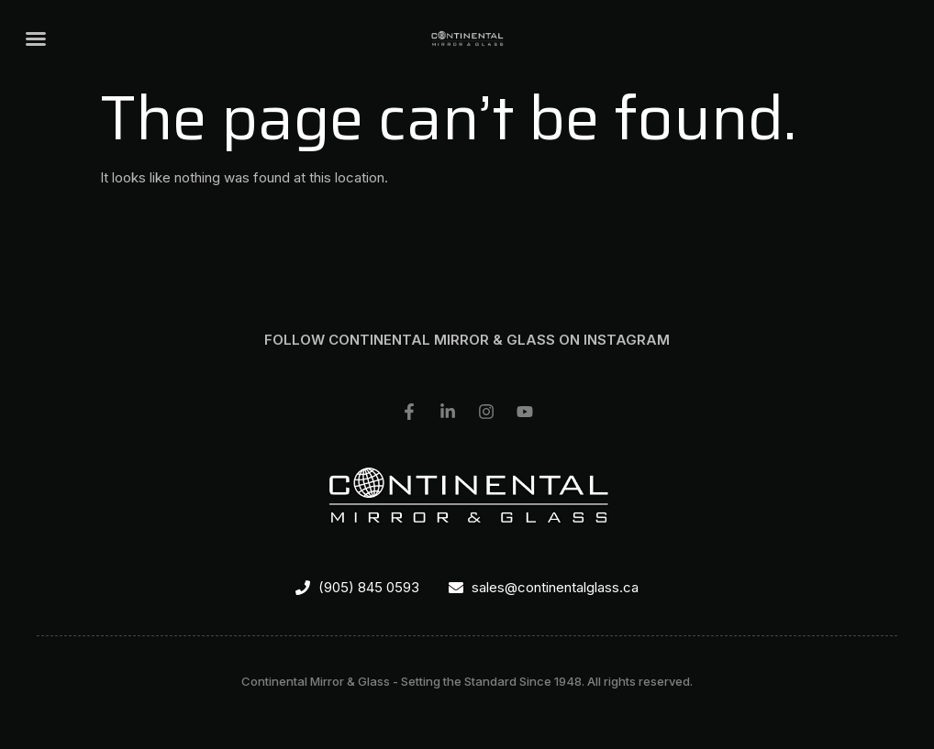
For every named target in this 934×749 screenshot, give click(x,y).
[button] (35, 38)
